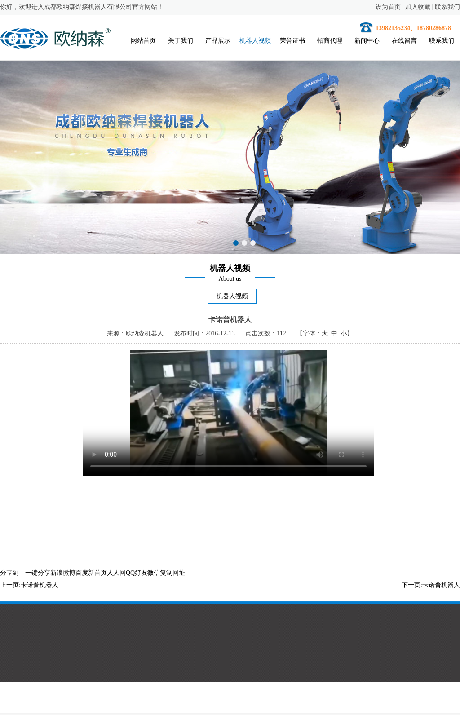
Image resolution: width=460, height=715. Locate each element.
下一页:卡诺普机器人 (431, 585)
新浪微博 (62, 572)
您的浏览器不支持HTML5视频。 (228, 413)
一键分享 (37, 572)
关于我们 (180, 40)
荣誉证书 (292, 40)
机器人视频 (255, 40)
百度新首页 (91, 572)
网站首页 (143, 40)
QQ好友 (136, 572)
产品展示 (217, 40)
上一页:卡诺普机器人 (29, 585)
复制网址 (172, 572)
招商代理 (329, 40)
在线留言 (404, 40)
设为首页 (388, 7)
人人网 (116, 572)
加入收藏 (417, 7)
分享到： (12, 572)
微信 (153, 572)
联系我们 (447, 7)
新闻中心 (367, 40)
